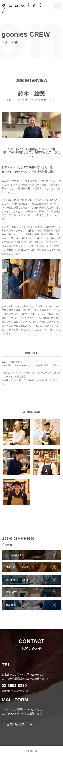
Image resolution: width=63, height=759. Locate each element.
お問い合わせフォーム (19, 724)
